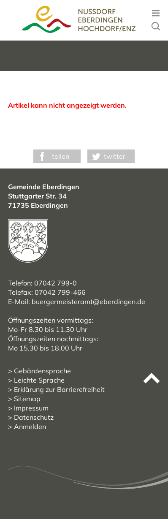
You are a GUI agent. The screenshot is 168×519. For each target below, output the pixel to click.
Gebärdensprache (42, 371)
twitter (114, 156)
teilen (60, 156)
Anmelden (30, 426)
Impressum (31, 408)
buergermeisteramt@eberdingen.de (88, 301)
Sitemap (27, 398)
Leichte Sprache (39, 380)
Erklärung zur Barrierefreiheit (59, 389)
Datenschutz (34, 417)
